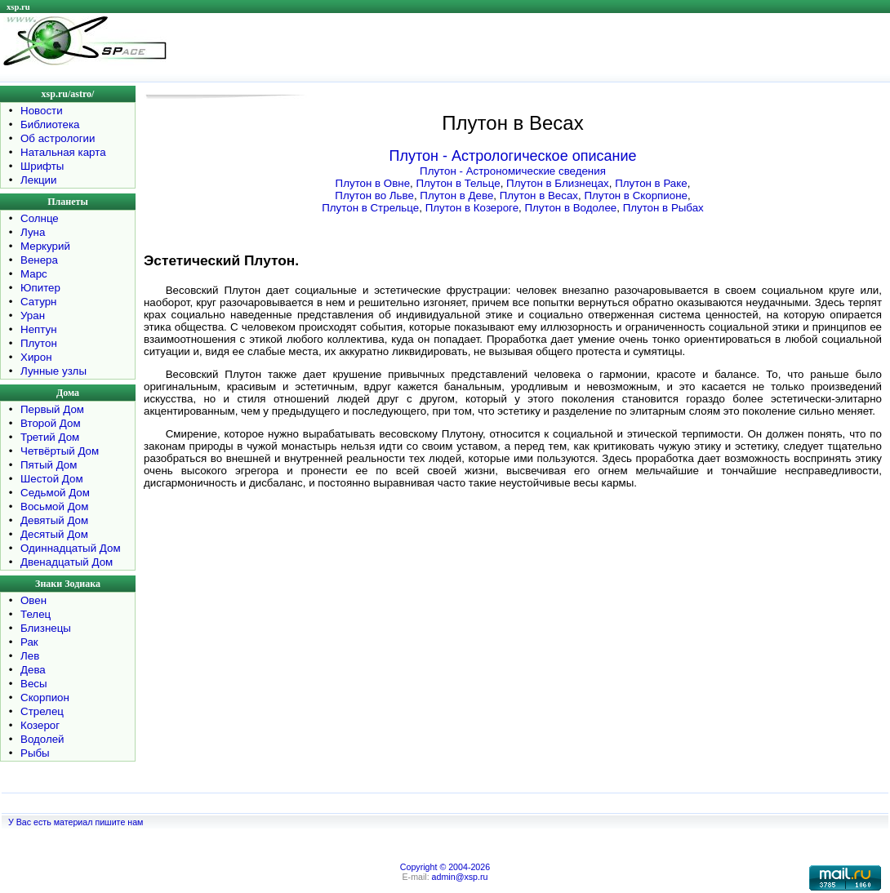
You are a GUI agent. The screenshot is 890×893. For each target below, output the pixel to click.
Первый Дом (52, 409)
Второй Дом (50, 423)
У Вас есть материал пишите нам (75, 822)
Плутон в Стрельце (370, 208)
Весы (33, 684)
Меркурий (45, 246)
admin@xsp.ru (460, 877)
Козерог (40, 725)
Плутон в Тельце (458, 183)
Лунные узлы (53, 371)
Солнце (39, 218)
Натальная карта (63, 152)
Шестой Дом (51, 479)
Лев (29, 656)
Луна (32, 232)
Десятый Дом (54, 534)
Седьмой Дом (55, 492)
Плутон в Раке (651, 183)
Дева (33, 670)
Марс (33, 274)
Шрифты (42, 166)
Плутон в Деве (456, 195)
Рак (29, 642)
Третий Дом (49, 437)
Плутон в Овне (373, 183)
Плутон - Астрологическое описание (513, 156)
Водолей (42, 739)
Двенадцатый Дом (66, 562)
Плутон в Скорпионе (636, 195)
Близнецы (45, 628)
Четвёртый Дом (59, 451)
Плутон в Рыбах (663, 208)
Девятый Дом (54, 520)
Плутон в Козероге (471, 208)
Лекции (38, 180)
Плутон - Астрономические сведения (513, 171)
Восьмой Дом (54, 506)
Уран (32, 315)
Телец (35, 614)
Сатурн (38, 301)
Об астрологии (58, 138)
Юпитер (40, 288)
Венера (39, 260)
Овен (33, 600)
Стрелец (42, 711)
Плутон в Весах (539, 195)
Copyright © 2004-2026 (445, 867)
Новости (41, 110)
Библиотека (49, 124)
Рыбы (35, 753)
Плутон (38, 343)
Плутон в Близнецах (557, 183)
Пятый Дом (48, 465)
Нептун (38, 329)
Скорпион (44, 697)
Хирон (36, 357)
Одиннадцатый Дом (70, 548)
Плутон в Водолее (570, 208)
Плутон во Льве (374, 195)
